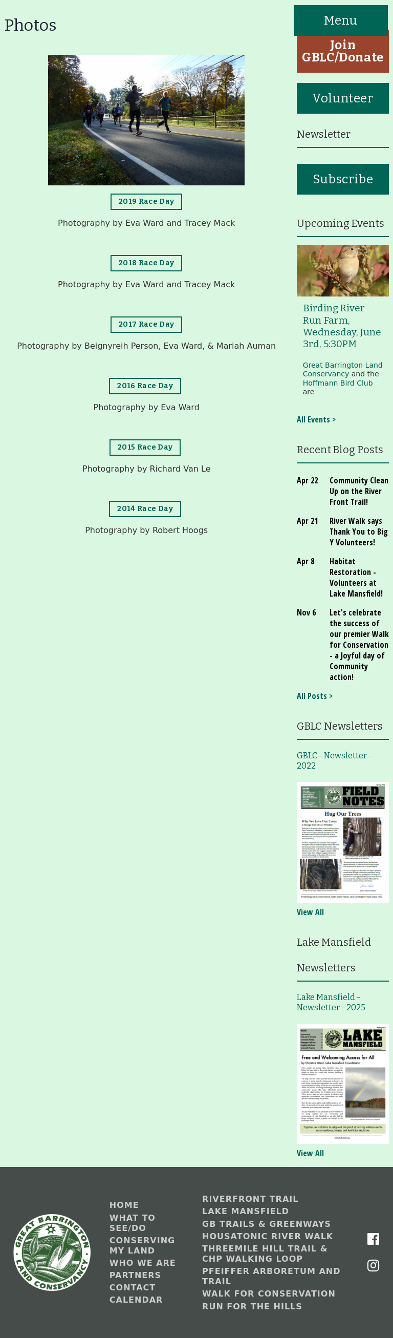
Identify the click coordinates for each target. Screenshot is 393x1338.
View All (310, 912)
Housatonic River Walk (267, 1236)
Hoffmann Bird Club (338, 383)
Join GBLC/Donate (343, 51)
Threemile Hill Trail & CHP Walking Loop (265, 1254)
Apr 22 (307, 480)
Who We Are (143, 1263)
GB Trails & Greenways (266, 1224)
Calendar (136, 1300)
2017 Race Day (146, 324)
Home (124, 1205)
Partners (135, 1275)
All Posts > (315, 696)
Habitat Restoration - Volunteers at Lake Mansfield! (356, 577)
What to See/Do (133, 1223)
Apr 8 (305, 561)
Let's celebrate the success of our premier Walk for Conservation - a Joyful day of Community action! (359, 645)
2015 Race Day (145, 447)
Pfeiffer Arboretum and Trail (271, 1276)
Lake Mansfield (245, 1211)
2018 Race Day (146, 263)
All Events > (316, 419)
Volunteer (342, 98)
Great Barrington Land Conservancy (343, 369)
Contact (133, 1287)
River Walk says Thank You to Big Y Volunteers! (359, 531)
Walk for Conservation (269, 1294)
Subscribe (343, 179)
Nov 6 (306, 612)
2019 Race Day (146, 201)
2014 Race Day (145, 508)
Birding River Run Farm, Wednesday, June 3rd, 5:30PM (342, 326)
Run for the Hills (252, 1306)
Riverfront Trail (250, 1199)
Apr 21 (307, 520)
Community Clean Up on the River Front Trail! (359, 491)
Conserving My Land (142, 1246)
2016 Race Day (145, 385)
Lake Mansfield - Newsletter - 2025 (331, 1002)
